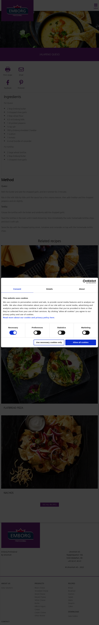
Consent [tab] (17, 289)
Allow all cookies (80, 342)
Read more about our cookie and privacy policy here (28, 317)
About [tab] (82, 289)
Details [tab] (49, 289)
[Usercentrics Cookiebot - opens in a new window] (84, 281)
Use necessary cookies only (49, 342)
